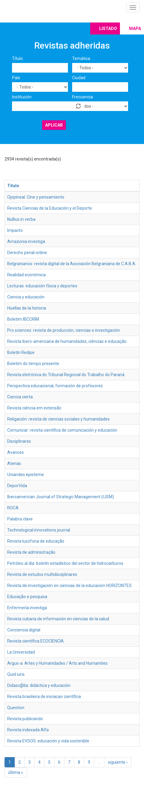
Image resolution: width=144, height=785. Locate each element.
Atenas (14, 463)
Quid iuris (16, 674)
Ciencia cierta (20, 396)
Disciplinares (19, 441)
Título (17, 58)
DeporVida (17, 485)
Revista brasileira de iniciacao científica (44, 696)
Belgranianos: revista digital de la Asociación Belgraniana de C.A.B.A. (71, 263)
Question (15, 707)
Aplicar (54, 125)
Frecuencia (82, 96)
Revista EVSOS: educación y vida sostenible (48, 741)
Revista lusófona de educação (35, 541)
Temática (81, 58)
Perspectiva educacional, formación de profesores (55, 385)
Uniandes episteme (25, 474)
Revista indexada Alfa (28, 729)
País (16, 77)
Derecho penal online (27, 252)
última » (15, 772)
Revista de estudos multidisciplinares (42, 574)
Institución (22, 96)
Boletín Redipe (21, 352)
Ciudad (78, 77)
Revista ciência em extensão (34, 408)
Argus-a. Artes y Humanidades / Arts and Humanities (57, 663)
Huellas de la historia (26, 308)
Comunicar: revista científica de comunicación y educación (62, 430)
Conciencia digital (23, 630)
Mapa (135, 28)
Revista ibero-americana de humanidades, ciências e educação (67, 341)
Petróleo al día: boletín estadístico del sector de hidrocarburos (65, 563)
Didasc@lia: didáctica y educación (38, 685)
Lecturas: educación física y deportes (42, 285)
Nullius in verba (21, 219)
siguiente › (117, 762)
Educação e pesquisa (27, 596)
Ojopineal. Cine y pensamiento (35, 197)
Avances (15, 452)
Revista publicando (25, 718)
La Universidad (21, 652)
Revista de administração (31, 552)
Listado (108, 28)
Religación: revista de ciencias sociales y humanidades (58, 419)
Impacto (15, 230)
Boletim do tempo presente (33, 363)
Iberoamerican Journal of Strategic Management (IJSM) (60, 496)
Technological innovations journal (38, 530)
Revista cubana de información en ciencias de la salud (58, 618)
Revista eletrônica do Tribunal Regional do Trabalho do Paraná (65, 374)
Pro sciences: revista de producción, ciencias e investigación (63, 330)
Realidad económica (26, 274)
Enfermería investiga (27, 607)
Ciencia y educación (25, 297)
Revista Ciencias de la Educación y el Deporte (49, 208)
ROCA (13, 507)
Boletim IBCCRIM (23, 319)
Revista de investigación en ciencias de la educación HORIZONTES (69, 585)
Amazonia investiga (26, 241)
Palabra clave (20, 519)
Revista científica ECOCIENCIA (35, 641)
